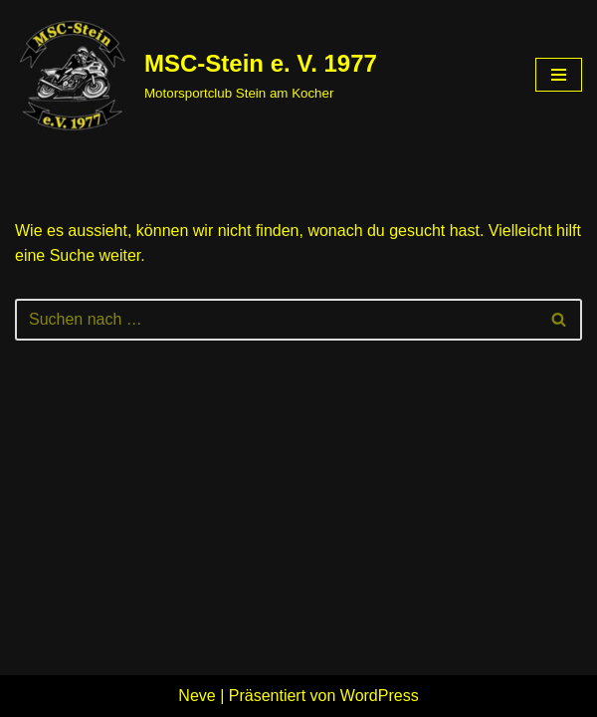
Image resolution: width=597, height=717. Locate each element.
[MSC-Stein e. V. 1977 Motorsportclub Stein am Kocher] (196, 74)
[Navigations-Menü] (558, 75)
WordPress (379, 695)
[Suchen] (276, 320)
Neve (196, 695)
